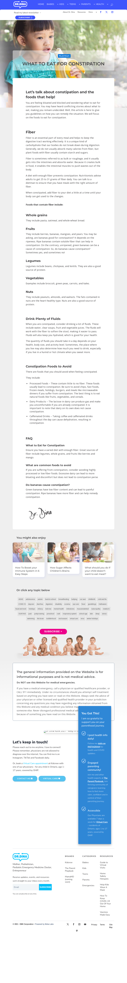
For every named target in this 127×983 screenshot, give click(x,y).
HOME (41, 4)
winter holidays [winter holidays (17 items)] (92, 618)
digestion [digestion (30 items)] (49, 604)
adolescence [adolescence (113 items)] (30, 599)
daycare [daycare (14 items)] (31, 604)
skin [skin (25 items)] (91, 614)
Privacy (94, 924)
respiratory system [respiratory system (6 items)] (70, 614)
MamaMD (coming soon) (69, 879)
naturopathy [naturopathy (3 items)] (95, 609)
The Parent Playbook (70, 869)
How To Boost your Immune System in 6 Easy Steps (27, 570)
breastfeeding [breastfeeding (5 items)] (64, 599)
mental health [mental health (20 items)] (59, 609)
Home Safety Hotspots (104, 876)
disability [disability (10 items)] (58, 604)
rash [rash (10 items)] (58, 614)
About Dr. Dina (69, 12)
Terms (102, 924)
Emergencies (88, 885)
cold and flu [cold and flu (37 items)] (102, 599)
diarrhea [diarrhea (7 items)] (40, 604)
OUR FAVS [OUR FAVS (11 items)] (22, 614)
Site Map (111, 926)
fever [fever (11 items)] (83, 604)
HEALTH (100, 4)
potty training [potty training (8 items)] (39, 614)
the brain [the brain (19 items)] (40, 618)
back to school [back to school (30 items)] (50, 599)
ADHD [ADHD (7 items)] (21, 599)
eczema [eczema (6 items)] (67, 604)
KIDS (61, 4)
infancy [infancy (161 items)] (40, 609)
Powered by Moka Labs (44, 924)
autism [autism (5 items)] (40, 599)
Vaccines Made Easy (105, 913)
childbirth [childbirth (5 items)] (91, 599)
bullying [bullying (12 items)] (74, 599)
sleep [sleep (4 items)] (97, 614)
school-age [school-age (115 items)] (83, 614)
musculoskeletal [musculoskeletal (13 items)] (83, 609)
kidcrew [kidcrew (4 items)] (48, 609)
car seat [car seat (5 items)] (83, 599)
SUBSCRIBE (24, 17)
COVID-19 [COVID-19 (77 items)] (22, 604)
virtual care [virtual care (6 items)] (74, 618)
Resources (82, 12)
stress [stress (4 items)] (104, 614)
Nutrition (64, 56)
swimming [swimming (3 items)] (30, 618)
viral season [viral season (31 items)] (63, 618)
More (91, 12)
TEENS (72, 4)
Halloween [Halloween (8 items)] (102, 604)
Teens (85, 874)
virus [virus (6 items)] (82, 618)
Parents (86, 879)
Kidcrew (68, 862)
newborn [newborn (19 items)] (106, 609)
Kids (84, 868)
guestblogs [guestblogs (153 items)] (92, 604)
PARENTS (86, 4)
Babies (85, 862)
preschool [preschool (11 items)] (50, 614)
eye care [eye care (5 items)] (76, 604)
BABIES (50, 4)
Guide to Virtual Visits (104, 865)
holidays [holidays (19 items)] (32, 609)
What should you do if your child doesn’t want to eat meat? (97, 570)
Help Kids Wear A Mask (104, 887)
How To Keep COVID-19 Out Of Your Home (105, 901)
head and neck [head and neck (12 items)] (21, 609)
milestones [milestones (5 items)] (70, 609)
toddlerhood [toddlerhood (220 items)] (51, 618)
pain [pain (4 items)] (30, 614)
